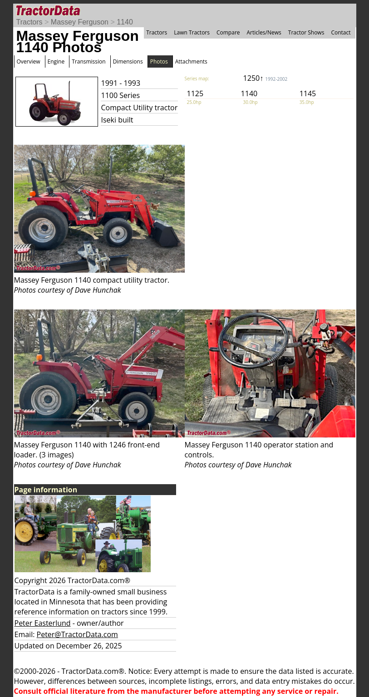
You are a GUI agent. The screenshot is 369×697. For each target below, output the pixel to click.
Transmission (88, 61)
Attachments (191, 61)
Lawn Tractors (192, 32)
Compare (228, 32)
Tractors (29, 22)
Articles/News (264, 32)
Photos (159, 61)
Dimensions (128, 61)
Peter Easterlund (43, 623)
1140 (125, 22)
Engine (56, 61)
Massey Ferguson (79, 22)
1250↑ (265, 78)
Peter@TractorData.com (77, 634)
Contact (340, 32)
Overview (28, 61)
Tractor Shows (306, 32)
